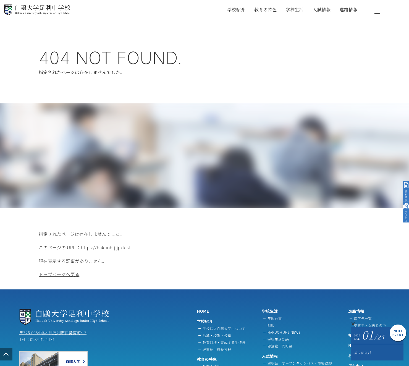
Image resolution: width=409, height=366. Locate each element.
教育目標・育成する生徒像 (224, 342)
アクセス (403, 195)
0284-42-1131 (42, 339)
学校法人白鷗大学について (224, 328)
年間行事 (275, 318)
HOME (203, 311)
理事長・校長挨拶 (217, 349)
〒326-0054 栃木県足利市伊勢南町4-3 (52, 332)
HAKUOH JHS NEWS (284, 332)
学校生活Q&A (278, 339)
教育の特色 (284, 12)
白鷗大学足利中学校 (31, 19)
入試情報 (341, 12)
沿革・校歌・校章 (217, 335)
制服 (271, 325)
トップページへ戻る (59, 274)
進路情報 (368, 12)
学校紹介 (256, 12)
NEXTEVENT (398, 332)
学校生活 (314, 12)
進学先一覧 (363, 318)
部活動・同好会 (280, 346)
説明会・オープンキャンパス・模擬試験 (300, 363)
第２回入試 (362, 352)
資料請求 (403, 156)
